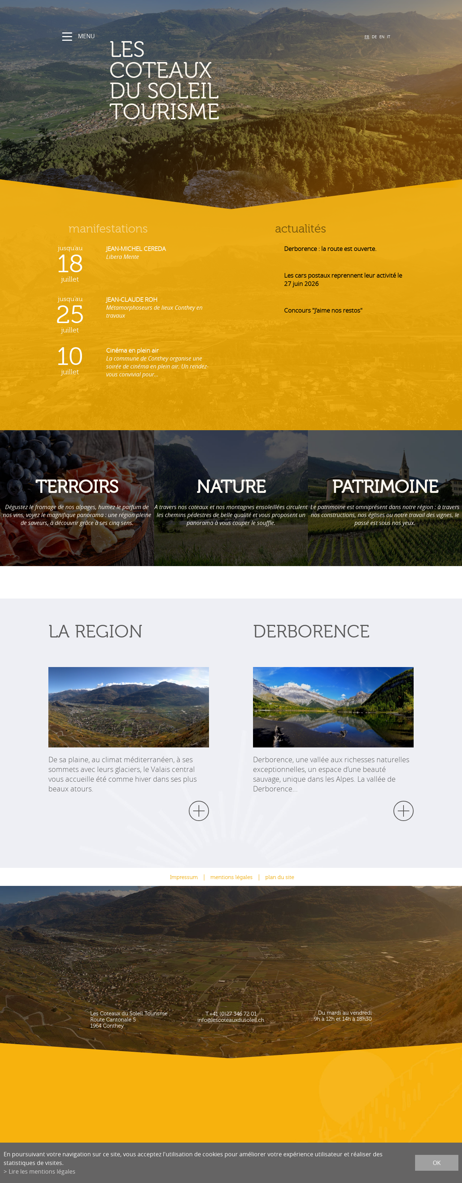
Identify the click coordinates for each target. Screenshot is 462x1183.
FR (367, 36)
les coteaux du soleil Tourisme (204, 81)
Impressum (184, 877)
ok (437, 1163)
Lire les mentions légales (42, 1171)
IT (388, 36)
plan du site (279, 877)
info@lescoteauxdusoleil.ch (230, 1020)
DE (374, 36)
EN (381, 36)
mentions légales (231, 877)
